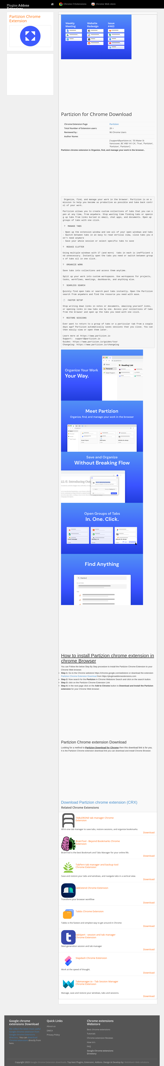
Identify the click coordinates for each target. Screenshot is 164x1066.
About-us (51, 1026)
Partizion (114, 124)
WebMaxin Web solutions (136, 1062)
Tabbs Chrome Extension (89, 911)
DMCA (50, 1030)
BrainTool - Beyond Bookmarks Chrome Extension (98, 842)
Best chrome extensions (98, 1029)
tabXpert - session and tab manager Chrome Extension (95, 936)
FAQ (89, 1046)
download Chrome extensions (23, 1039)
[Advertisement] (30, 74)
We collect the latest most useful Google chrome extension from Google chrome (25, 1031)
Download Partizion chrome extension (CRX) (99, 802)
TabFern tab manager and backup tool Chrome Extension (97, 865)
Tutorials (91, 1033)
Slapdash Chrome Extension (91, 958)
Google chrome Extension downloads (48, 1062)
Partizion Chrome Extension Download (79, 676)
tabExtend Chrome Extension (92, 888)
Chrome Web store (103, 4)
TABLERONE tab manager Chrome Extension (95, 819)
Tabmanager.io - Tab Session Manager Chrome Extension (97, 982)
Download (149, 832)
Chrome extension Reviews (100, 1037)
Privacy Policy (53, 1034)
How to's (91, 1042)
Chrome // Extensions (72, 4)
